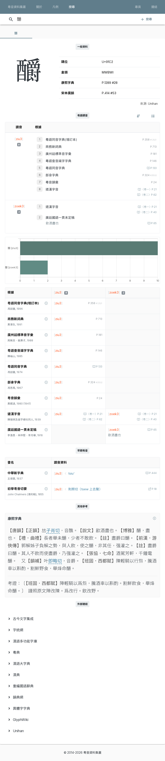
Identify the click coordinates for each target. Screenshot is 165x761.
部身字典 (52, 175)
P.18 (154, 489)
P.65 (153, 223)
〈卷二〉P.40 (148, 212)
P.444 (152, 473)
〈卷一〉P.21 (149, 189)
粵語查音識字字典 (58, 161)
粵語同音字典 (55, 168)
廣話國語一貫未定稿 (60, 218)
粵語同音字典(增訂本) (61, 140)
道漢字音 (52, 189)
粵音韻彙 (52, 182)
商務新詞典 (54, 147)
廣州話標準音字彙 (58, 154)
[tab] (16, 33)
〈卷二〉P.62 (148, 194)
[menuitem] (82, 618)
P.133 (153, 168)
